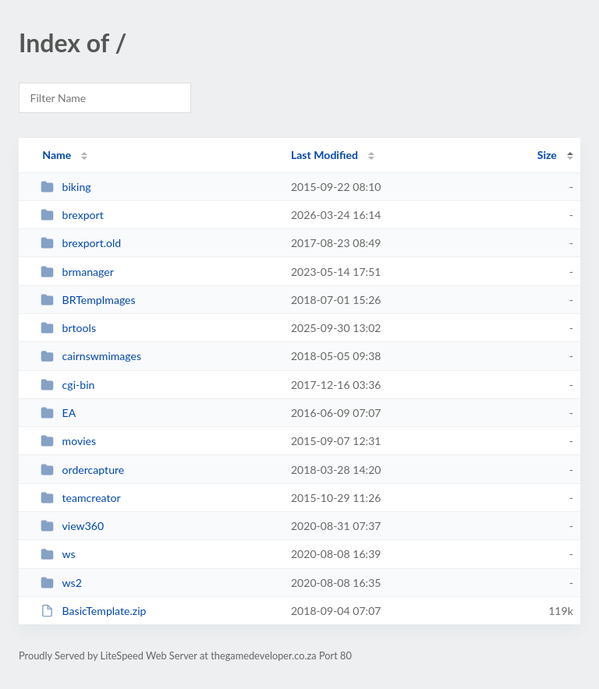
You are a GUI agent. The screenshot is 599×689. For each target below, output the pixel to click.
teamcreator (80, 497)
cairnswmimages (91, 355)
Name (56, 154)
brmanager (77, 271)
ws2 (61, 582)
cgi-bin (67, 384)
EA (58, 412)
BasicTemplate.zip (93, 610)
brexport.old (81, 242)
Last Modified (324, 154)
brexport (72, 214)
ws (58, 553)
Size (547, 154)
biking (65, 186)
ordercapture (82, 469)
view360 (72, 525)
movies (68, 440)
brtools (68, 327)
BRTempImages (88, 299)
